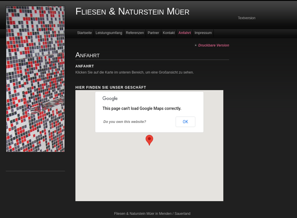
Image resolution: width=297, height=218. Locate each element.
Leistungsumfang (109, 33)
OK (185, 121)
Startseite (84, 33)
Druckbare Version (213, 45)
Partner (153, 33)
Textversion (247, 18)
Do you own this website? (125, 122)
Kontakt (169, 33)
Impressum (203, 33)
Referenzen (135, 33)
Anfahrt (184, 33)
